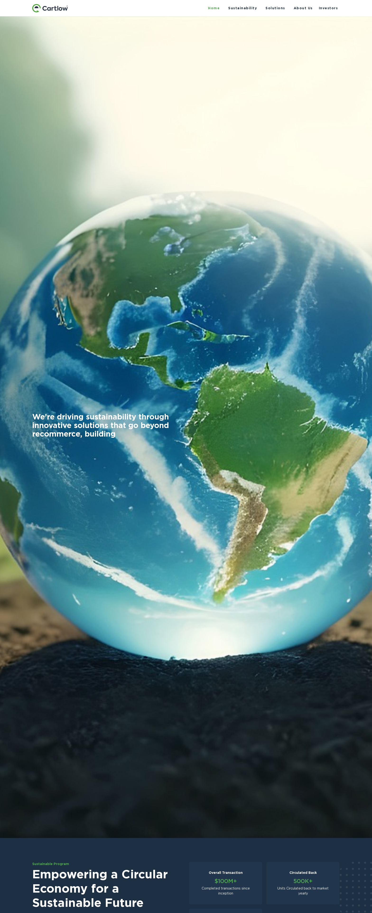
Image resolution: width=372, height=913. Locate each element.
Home (214, 8)
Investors (328, 8)
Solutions (275, 8)
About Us (303, 8)
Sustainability (242, 8)
